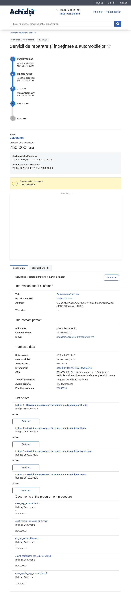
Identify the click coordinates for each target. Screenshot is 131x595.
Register (98, 12)
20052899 (62, 388)
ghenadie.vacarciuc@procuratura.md (75, 337)
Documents (111, 277)
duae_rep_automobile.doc (27, 503)
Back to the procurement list (23, 33)
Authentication (113, 12)
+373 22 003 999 (68, 10)
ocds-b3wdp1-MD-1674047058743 (74, 368)
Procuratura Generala (68, 294)
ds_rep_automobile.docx (27, 538)
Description (19, 268)
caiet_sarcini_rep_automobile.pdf (31, 573)
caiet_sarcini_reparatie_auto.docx (31, 521)
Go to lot (26, 421)
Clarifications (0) (40, 268)
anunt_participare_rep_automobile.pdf (33, 556)
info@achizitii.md (70, 13)
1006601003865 (65, 298)
